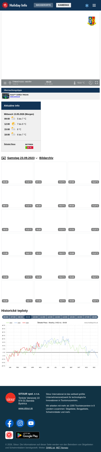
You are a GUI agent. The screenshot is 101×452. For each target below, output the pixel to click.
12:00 (50, 317)
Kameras (63, 5)
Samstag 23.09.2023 (22, 158)
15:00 (72, 317)
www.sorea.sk (15, 96)
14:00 (64, 317)
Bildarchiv (46, 158)
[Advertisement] (71, 127)
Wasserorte (43, 5)
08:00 (20, 317)
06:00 (5, 317)
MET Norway (62, 448)
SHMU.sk (50, 448)
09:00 (28, 317)
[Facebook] (9, 423)
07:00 (13, 317)
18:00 (94, 317)
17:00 (87, 317)
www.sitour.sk (25, 408)
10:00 (35, 317)
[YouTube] (31, 423)
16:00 (79, 317)
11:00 (42, 317)
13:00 (57, 317)
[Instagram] (20, 423)
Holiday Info (11, 3)
